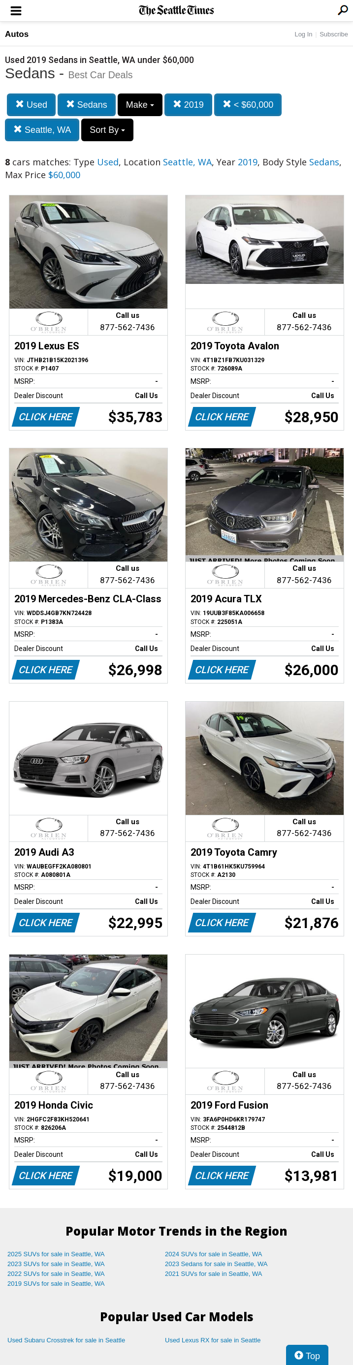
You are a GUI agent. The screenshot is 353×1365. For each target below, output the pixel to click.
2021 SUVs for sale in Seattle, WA (213, 1273)
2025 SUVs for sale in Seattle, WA (56, 1254)
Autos (17, 34)
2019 (188, 104)
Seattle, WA (42, 129)
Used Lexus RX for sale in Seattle (212, 1340)
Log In (303, 34)
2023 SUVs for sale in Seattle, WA (56, 1264)
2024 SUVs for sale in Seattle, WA (213, 1254)
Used (31, 104)
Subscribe (334, 34)
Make (140, 105)
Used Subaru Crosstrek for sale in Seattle (66, 1340)
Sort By (107, 130)
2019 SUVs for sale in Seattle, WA (56, 1283)
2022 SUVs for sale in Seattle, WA (56, 1273)
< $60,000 (248, 104)
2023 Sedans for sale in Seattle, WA (216, 1264)
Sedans (86, 104)
